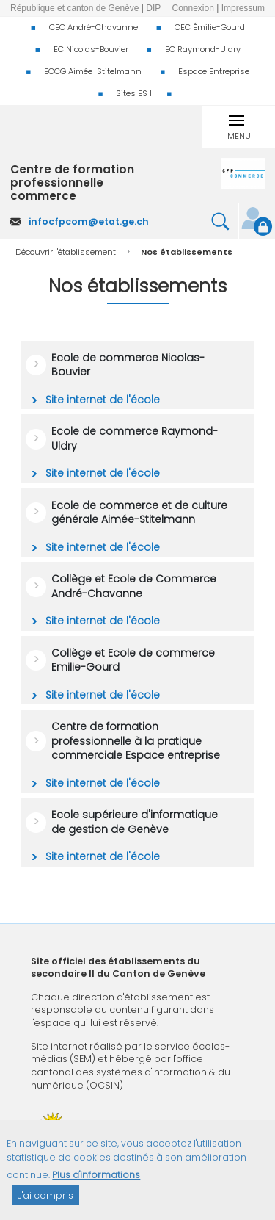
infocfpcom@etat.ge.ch (89, 221)
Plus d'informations (96, 1183)
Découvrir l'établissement (65, 252)
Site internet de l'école (101, 399)
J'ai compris (45, 1203)
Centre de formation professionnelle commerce (72, 183)
